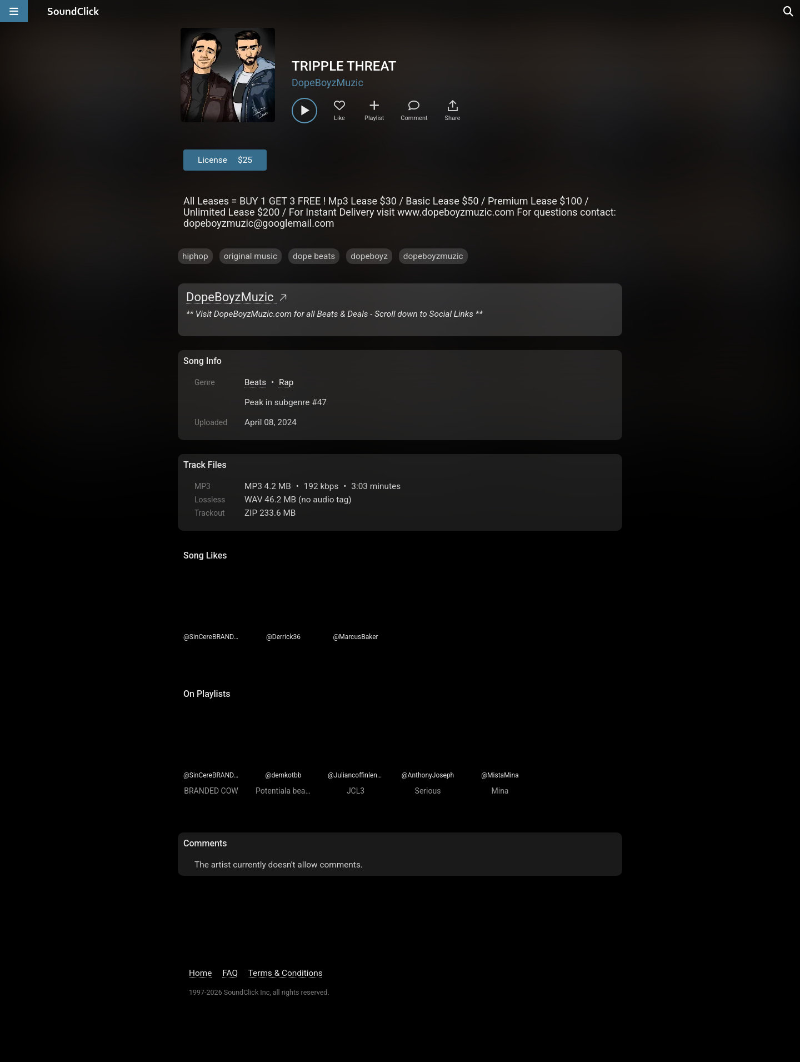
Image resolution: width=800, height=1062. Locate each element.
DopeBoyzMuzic (327, 82)
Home (200, 973)
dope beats (314, 256)
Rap (286, 382)
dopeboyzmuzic (433, 256)
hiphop (195, 256)
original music (250, 256)
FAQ (230, 973)
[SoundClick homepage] (73, 11)
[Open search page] (789, 11)
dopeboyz (369, 256)
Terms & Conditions (285, 973)
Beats (255, 382)
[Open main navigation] (14, 11)
